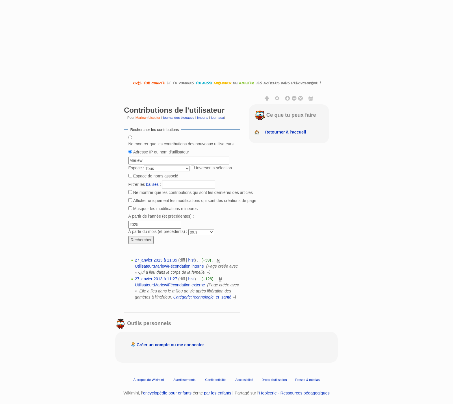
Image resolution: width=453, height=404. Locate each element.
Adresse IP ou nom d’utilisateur (161, 152)
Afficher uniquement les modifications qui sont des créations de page (194, 200)
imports (202, 117)
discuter (154, 117)
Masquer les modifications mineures (165, 208)
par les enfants (217, 393)
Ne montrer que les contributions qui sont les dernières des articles (193, 192)
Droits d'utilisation (274, 379)
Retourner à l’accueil (285, 132)
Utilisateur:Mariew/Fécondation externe (170, 285)
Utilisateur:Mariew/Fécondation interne (169, 266)
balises (152, 184)
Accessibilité (244, 379)
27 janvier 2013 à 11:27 (156, 279)
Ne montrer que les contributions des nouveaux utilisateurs (180, 144)
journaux (217, 117)
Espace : (136, 168)
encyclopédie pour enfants (167, 393)
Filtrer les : (144, 184)
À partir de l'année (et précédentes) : (161, 216)
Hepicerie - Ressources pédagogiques (294, 393)
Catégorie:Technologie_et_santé (202, 297)
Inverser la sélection (214, 168)
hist (191, 260)
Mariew (140, 117)
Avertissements (184, 379)
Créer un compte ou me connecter (170, 344)
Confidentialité (215, 379)
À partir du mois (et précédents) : (157, 231)
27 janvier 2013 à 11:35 (156, 260)
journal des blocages (178, 117)
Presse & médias (307, 379)
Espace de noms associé (155, 176)
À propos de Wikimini (148, 379)
